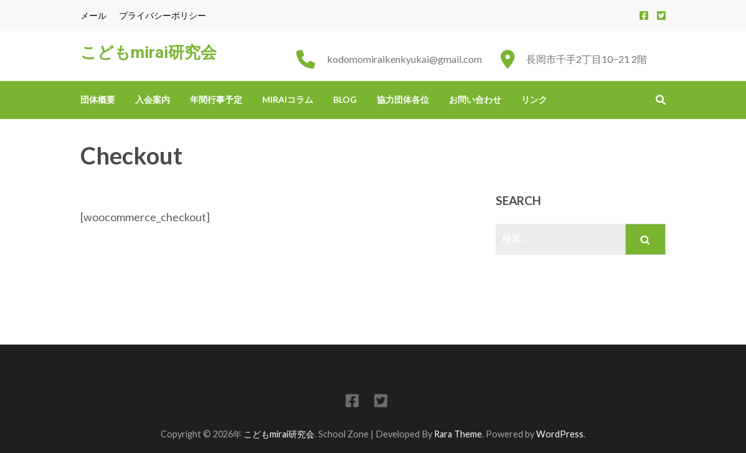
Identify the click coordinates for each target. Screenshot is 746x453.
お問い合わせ (475, 99)
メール (93, 16)
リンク (534, 99)
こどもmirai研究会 (148, 52)
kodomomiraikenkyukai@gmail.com (404, 59)
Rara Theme (458, 434)
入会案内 (152, 99)
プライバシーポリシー (162, 16)
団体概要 (97, 99)
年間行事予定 (216, 99)
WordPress (559, 434)
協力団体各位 (403, 99)
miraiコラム (287, 99)
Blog (345, 99)
